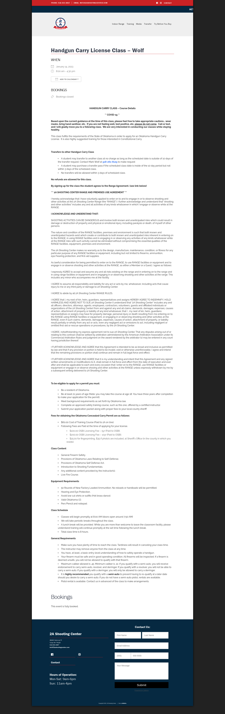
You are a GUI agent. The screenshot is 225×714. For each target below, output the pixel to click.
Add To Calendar (66, 79)
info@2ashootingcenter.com (93, 3)
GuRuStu (124, 703)
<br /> (142, 661)
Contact (168, 3)
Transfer (148, 23)
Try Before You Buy (162, 23)
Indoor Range (118, 23)
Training (130, 23)
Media (139, 23)
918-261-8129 (110, 161)
